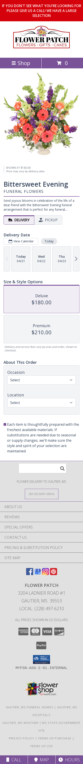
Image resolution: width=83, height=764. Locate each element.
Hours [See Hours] (69, 760)
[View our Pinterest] (53, 573)
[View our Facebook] (29, 573)
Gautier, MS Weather (20, 723)
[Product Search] (42, 468)
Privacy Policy (21, 738)
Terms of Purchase (54, 738)
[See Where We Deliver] (41, 494)
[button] (41, 659)
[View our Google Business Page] (37, 573)
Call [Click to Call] (13, 760)
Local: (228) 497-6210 (41, 609)
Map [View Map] (41, 760)
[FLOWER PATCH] (41, 51)
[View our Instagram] (45, 573)
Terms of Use (41, 746)
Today (49, 241)
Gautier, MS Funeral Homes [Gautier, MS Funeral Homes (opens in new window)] (30, 707)
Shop (21, 63)
